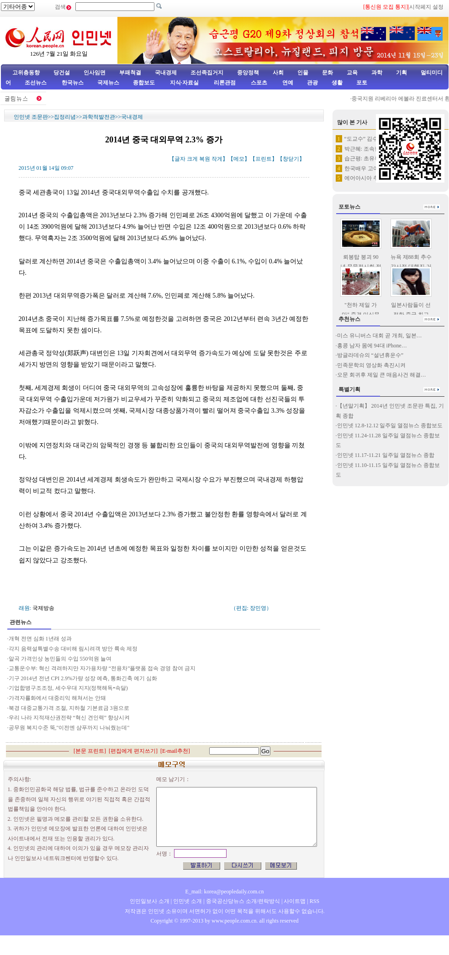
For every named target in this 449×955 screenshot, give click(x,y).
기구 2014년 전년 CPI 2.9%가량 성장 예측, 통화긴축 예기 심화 (83, 678)
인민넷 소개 (187, 901)
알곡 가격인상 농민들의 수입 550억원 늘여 (60, 659)
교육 (352, 72)
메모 (238, 159)
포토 (361, 82)
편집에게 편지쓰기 (133, 751)
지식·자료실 (185, 82)
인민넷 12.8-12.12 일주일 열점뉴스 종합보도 (390, 425)
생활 (337, 82)
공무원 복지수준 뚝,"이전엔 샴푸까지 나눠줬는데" (69, 727)
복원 (204, 159)
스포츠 (258, 82)
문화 (327, 72)
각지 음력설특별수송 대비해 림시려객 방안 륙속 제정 (73, 648)
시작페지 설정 (426, 7)
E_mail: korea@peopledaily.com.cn (224, 891)
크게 (192, 159)
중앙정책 (248, 72)
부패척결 (130, 72)
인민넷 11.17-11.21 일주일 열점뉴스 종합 (385, 455)
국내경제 (166, 72)
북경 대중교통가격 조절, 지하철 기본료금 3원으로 (69, 708)
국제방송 (43, 608)
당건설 (61, 72)
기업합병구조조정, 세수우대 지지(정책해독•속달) (68, 688)
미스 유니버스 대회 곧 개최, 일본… (379, 335)
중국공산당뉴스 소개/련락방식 (243, 901)
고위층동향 (26, 72)
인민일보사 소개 (149, 901)
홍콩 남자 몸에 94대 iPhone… (372, 345)
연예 (287, 82)
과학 (376, 72)
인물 (302, 72)
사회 (278, 72)
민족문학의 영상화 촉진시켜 (371, 365)
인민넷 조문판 (31, 117)
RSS (314, 901)
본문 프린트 (89, 751)
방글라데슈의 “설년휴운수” (370, 355)
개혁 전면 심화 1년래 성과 (40, 638)
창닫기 (291, 159)
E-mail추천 (175, 751)
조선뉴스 (36, 82)
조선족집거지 (206, 72)
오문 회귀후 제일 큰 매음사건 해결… (381, 375)
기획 (401, 72)
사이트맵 (295, 901)
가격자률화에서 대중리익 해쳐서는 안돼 (57, 698)
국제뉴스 (108, 82)
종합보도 (144, 82)
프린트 (263, 159)
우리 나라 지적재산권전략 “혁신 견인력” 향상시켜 (70, 717)
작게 (216, 159)
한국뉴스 (73, 82)
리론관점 (225, 82)
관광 (312, 82)
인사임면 (95, 72)
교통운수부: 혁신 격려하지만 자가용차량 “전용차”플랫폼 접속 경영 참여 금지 (102, 668)
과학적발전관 (98, 117)
